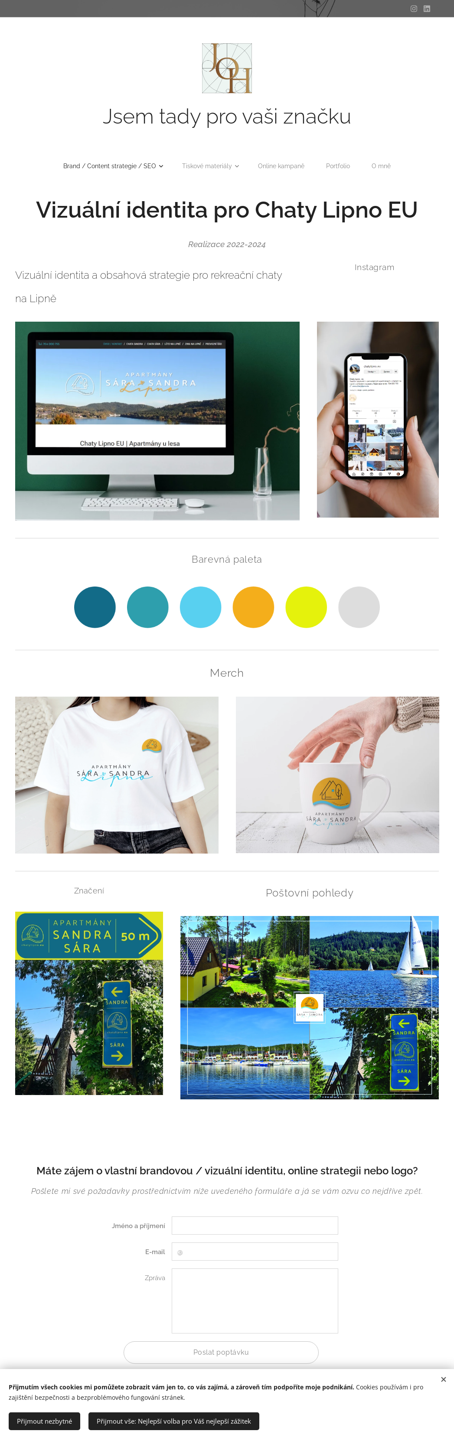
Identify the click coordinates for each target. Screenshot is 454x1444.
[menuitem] (110, 166)
